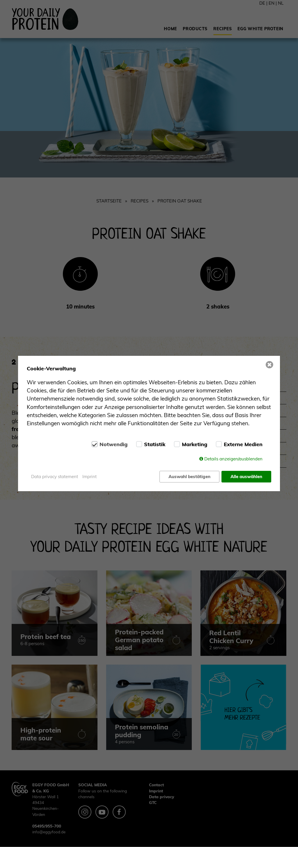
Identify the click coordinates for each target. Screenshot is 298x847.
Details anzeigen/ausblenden (233, 459)
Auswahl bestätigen (189, 476)
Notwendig (113, 444)
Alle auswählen (246, 476)
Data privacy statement (54, 476)
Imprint (89, 476)
